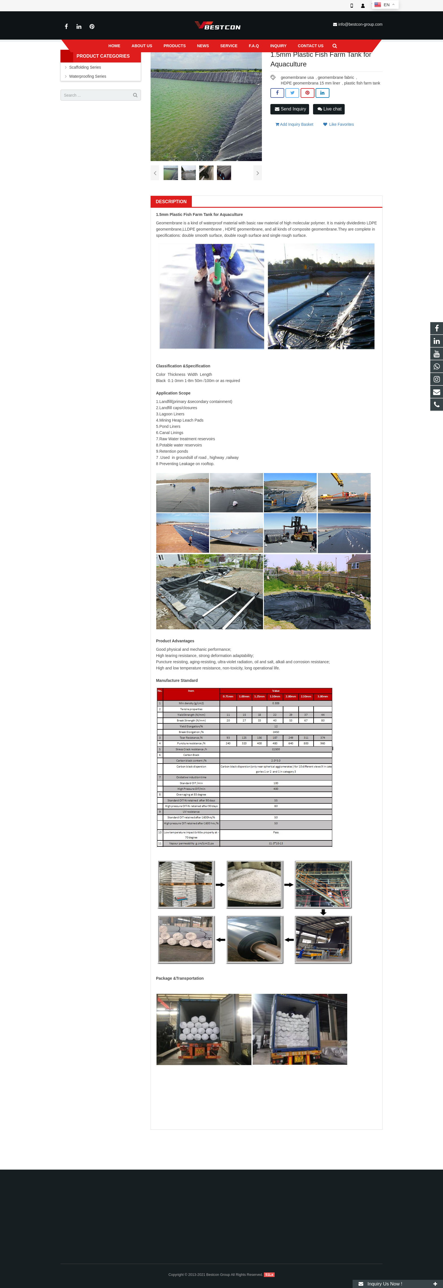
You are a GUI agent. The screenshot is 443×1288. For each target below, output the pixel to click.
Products (146, 65)
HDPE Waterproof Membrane (224, 65)
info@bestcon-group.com (360, 24)
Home (127, 65)
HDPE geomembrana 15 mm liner (310, 120)
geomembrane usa (297, 114)
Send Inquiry (290, 145)
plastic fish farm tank (362, 120)
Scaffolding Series (85, 104)
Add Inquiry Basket (294, 158)
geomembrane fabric (336, 114)
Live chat (329, 145)
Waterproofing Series (177, 65)
